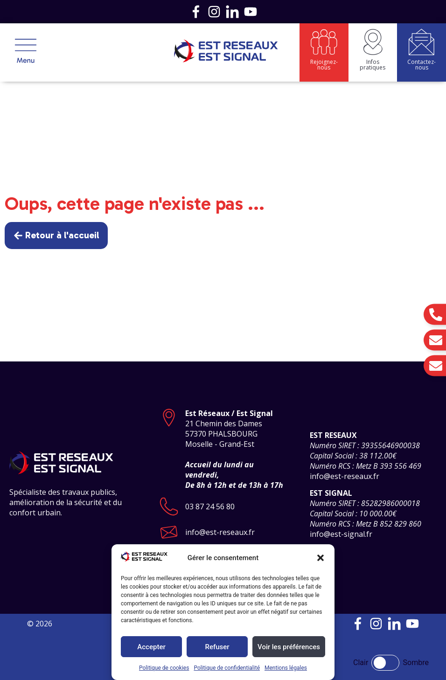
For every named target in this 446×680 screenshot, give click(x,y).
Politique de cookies (164, 668)
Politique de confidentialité (227, 668)
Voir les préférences (289, 647)
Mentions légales (286, 668)
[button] (320, 557)
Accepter (151, 647)
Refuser (217, 647)
